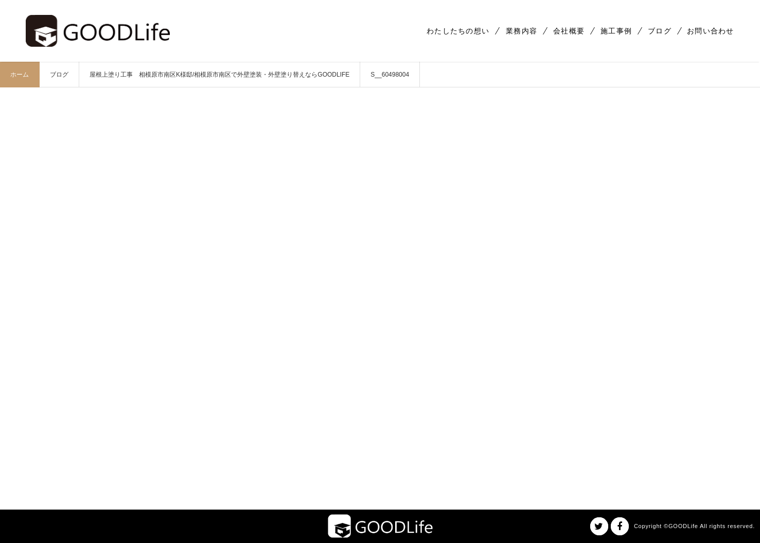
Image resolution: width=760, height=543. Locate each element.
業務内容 (521, 30)
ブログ (659, 30)
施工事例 (616, 30)
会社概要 (569, 30)
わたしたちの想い (458, 30)
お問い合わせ (710, 30)
